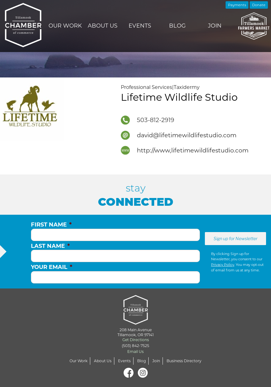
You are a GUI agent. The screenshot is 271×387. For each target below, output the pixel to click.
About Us (102, 25)
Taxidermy (187, 87)
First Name (51, 224)
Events (140, 25)
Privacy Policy (222, 264)
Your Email (51, 267)
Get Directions (135, 339)
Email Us (135, 351)
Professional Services (146, 87)
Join (215, 25)
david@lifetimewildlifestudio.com (186, 135)
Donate (258, 5)
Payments (237, 5)
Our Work (65, 25)
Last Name (50, 246)
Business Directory (184, 360)
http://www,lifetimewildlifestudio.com (192, 150)
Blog (177, 25)
